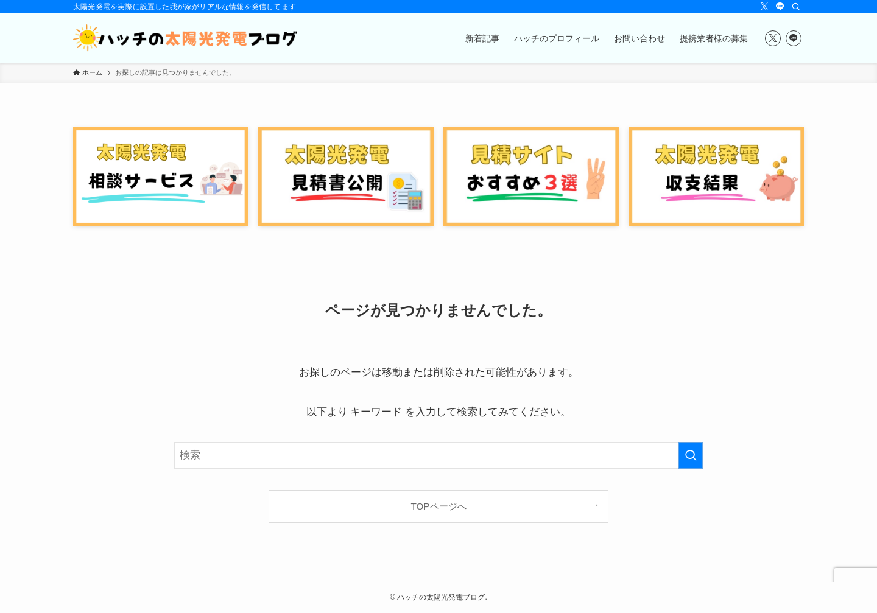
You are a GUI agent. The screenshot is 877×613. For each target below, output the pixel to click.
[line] (780, 6)
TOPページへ (438, 506)
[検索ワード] (438, 455)
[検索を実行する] (690, 455)
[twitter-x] (764, 6)
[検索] (796, 6)
